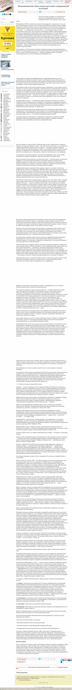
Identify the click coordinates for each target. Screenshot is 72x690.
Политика (6, 116)
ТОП (35, 1)
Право (5, 118)
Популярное (29, 1)
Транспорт (6, 130)
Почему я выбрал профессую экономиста (6, 56)
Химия (5, 136)
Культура (5, 104)
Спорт (5, 125)
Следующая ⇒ (61, 12)
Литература (6, 106)
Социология (6, 124)
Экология (5, 137)
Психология (6, 119)
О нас (23, 1)
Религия (5, 121)
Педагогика (6, 115)
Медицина (6, 110)
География (6, 97)
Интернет (6, 100)
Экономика (6, 139)
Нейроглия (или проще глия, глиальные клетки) (7, 83)
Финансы (5, 134)
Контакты (55, 1)
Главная (18, 1)
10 (54, 12)
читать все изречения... (25, 680)
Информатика (7, 101)
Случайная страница (48, 1)
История (5, 103)
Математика (6, 109)
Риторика (5, 122)
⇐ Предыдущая (22, 12)
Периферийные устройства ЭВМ (5, 75)
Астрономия (6, 94)
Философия (6, 133)
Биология (6, 95)
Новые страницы (41, 1)
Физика (5, 131)
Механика (6, 112)
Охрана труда (7, 113)
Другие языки (7, 98)
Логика (5, 107)
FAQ (62, 1)
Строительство (7, 127)
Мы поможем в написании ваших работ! (39, 667)
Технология (6, 128)
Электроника (6, 140)
